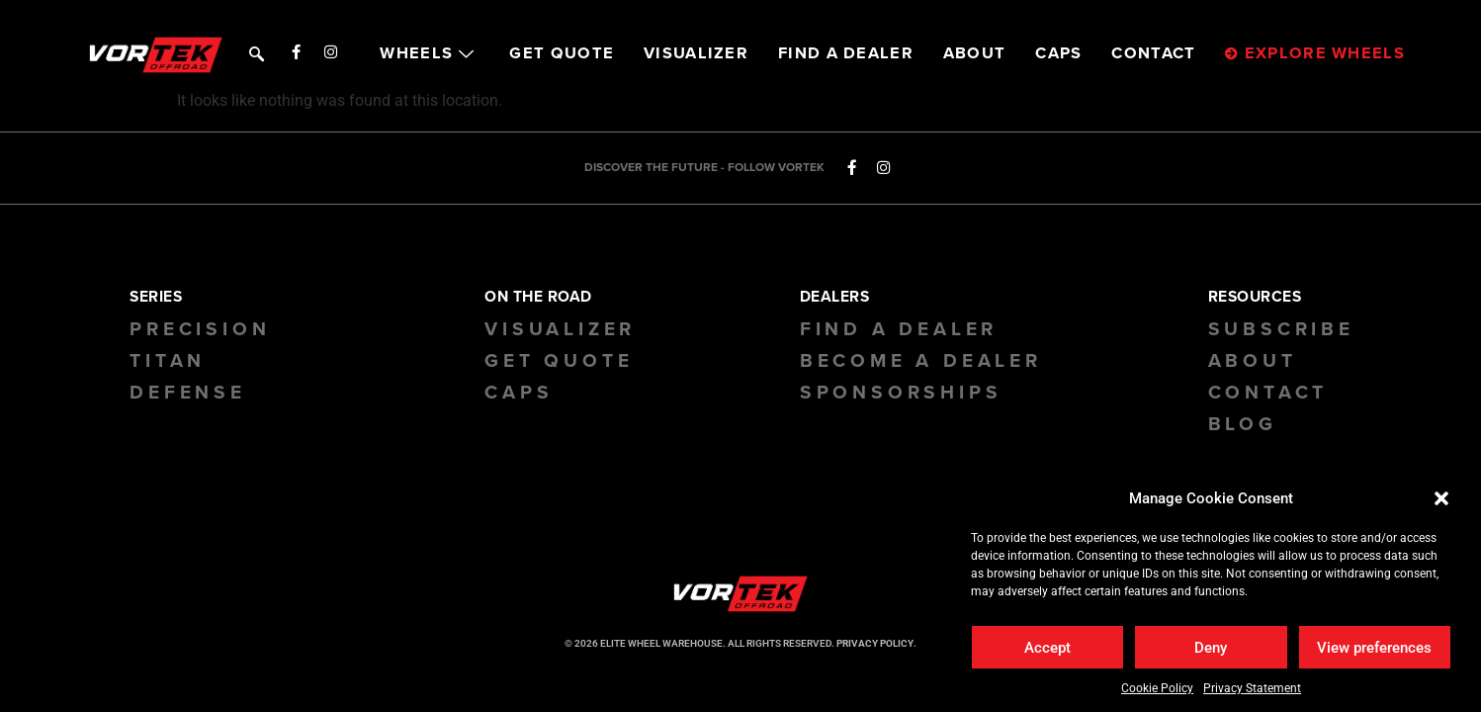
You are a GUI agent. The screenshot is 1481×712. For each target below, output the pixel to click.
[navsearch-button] (254, 51)
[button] (1441, 498)
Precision (200, 329)
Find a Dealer (899, 329)
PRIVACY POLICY (875, 643)
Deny (1210, 648)
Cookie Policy (1157, 688)
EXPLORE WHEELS (1315, 53)
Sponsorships (901, 392)
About (1252, 361)
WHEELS (429, 53)
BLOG (1242, 424)
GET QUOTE (561, 53)
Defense (188, 392)
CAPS (1058, 53)
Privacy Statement (1252, 688)
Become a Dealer (921, 361)
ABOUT (974, 53)
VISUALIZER (696, 53)
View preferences (1374, 648)
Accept (1047, 648)
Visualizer (560, 329)
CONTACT (1153, 53)
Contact (1268, 392)
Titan (168, 361)
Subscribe (1281, 329)
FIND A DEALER (846, 53)
